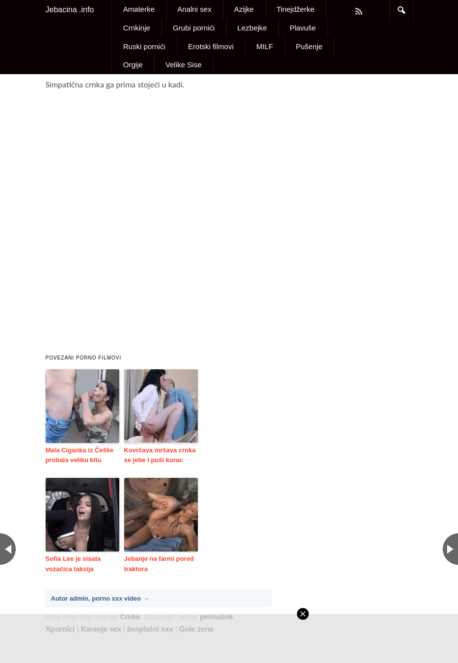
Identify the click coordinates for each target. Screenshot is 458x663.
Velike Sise (183, 64)
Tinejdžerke (295, 9)
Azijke (244, 9)
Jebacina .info (70, 9)
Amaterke (139, 9)
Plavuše (303, 28)
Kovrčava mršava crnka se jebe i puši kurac (160, 455)
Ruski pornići (144, 46)
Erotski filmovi (211, 46)
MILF (264, 46)
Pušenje (309, 46)
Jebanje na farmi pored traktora (159, 564)
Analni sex (194, 9)
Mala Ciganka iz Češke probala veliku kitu (80, 455)
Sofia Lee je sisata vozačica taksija (73, 564)
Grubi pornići (194, 28)
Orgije (133, 64)
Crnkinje (136, 28)
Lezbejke (252, 28)
